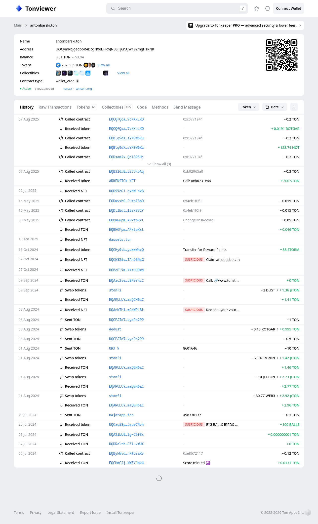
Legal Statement (60, 512)
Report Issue (90, 512)
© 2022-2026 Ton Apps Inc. (282, 512)
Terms (19, 512)
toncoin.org (84, 88)
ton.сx (67, 88)
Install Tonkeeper (121, 512)
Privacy (35, 512)
